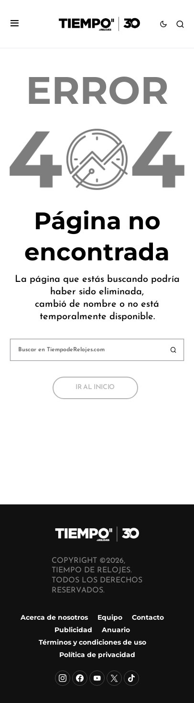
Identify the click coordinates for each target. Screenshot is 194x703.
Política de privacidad (97, 654)
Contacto (148, 617)
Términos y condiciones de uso (92, 642)
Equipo (109, 617)
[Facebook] (79, 678)
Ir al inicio (95, 387)
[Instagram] (62, 678)
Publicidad (73, 629)
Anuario (116, 629)
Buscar (173, 349)
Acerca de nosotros (54, 617)
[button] (15, 24)
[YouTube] (97, 678)
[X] (114, 678)
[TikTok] (131, 678)
